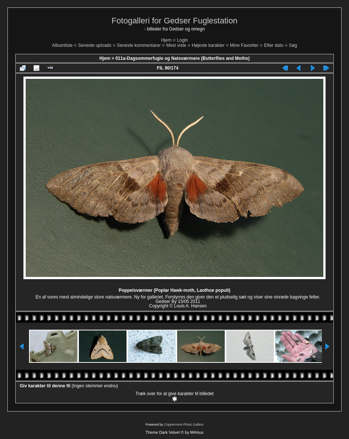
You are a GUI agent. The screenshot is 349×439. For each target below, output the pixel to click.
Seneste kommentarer (139, 45)
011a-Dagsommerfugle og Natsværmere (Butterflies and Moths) (182, 58)
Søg (293, 45)
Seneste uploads (94, 45)
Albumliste (62, 45)
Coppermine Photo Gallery (184, 424)
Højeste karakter (208, 45)
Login (182, 40)
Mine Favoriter (244, 45)
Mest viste (176, 45)
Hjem (166, 40)
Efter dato (273, 45)
